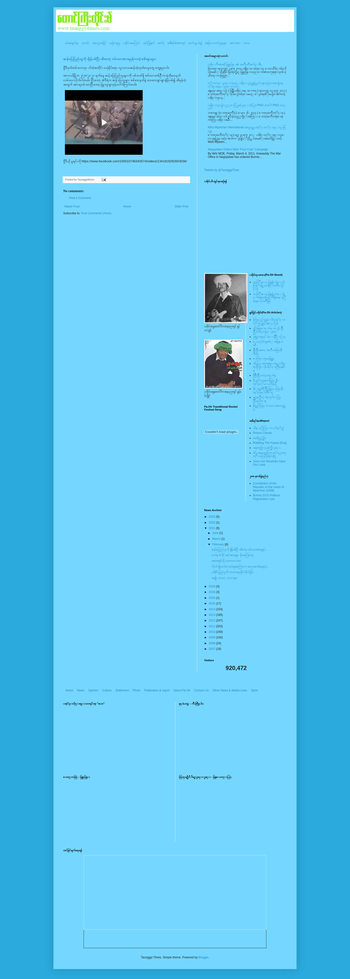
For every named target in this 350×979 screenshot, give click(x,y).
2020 (212, 586)
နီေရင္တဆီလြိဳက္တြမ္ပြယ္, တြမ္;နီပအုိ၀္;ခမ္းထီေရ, (268, 390)
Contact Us (201, 690)
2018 (212, 592)
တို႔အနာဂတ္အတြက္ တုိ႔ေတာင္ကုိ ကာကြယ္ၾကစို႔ (269, 454)
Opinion (93, 690)
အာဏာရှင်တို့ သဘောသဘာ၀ (226, 560)
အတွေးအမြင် (99, 43)
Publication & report (157, 690)
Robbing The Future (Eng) (270, 443)
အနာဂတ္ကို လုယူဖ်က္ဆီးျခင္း (267, 447)
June (215, 533)
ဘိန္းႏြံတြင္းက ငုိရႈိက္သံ (268, 428)
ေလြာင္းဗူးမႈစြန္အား (263, 358)
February (218, 544)
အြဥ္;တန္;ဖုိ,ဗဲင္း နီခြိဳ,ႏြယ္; (269, 336)
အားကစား (235, 43)
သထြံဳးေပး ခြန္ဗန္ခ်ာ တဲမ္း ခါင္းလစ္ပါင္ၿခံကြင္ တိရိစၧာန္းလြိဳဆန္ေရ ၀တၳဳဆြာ (269, 297)
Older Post (181, 206)
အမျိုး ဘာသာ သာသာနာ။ (224, 578)
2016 (212, 598)
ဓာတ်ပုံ (161, 43)
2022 (212, 522)
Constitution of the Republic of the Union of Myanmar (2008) (268, 487)
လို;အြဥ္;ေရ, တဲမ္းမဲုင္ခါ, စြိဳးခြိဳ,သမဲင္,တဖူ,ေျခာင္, (268, 329)
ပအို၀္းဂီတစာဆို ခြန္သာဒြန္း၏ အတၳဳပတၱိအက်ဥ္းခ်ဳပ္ (235, 64)
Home (127, 206)
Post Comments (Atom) (96, 213)
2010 (212, 632)
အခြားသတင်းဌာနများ (216, 43)
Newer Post (71, 206)
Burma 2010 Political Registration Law (266, 497)
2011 (212, 626)
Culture (107, 690)
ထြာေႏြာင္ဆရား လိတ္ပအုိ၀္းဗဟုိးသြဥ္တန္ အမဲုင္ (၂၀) (269, 321)
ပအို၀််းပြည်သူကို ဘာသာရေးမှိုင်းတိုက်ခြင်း (232, 572)
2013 (212, 615)
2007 (212, 649)
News (80, 690)
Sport (254, 690)
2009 (212, 637)
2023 (212, 516)
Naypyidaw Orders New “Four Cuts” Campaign (238, 149)
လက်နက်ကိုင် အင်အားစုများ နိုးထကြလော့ (232, 555)
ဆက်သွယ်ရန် (195, 43)
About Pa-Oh (182, 690)
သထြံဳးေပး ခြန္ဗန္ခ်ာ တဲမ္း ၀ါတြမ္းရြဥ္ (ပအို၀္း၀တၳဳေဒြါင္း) (268, 285)
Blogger (203, 957)
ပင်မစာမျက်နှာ (72, 43)
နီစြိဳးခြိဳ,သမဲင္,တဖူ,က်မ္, (264, 375)
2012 (212, 620)
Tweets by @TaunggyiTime (221, 170)
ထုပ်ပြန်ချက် (149, 43)
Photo (136, 690)
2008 (212, 643)
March (216, 539)
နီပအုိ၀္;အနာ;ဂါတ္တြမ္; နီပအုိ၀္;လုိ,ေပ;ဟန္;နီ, (266, 382)
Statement (122, 690)
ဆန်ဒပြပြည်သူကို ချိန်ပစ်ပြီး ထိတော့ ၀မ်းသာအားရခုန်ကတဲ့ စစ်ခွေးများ (109, 59)
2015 (212, 603)
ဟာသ (246, 43)
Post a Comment (80, 198)
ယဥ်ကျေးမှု (114, 43)
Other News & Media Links (230, 690)
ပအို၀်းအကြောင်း (131, 43)
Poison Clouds (262, 433)
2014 (212, 609)
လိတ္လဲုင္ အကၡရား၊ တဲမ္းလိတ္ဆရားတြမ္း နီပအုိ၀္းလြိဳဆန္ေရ (269, 367)
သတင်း (85, 43)
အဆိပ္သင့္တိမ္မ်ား (259, 438)
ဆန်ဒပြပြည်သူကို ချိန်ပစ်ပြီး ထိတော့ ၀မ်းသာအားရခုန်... (239, 549)
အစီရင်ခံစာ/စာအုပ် (176, 43)
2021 (212, 528)
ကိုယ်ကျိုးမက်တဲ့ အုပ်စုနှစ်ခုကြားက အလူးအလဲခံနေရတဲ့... (240, 566)
